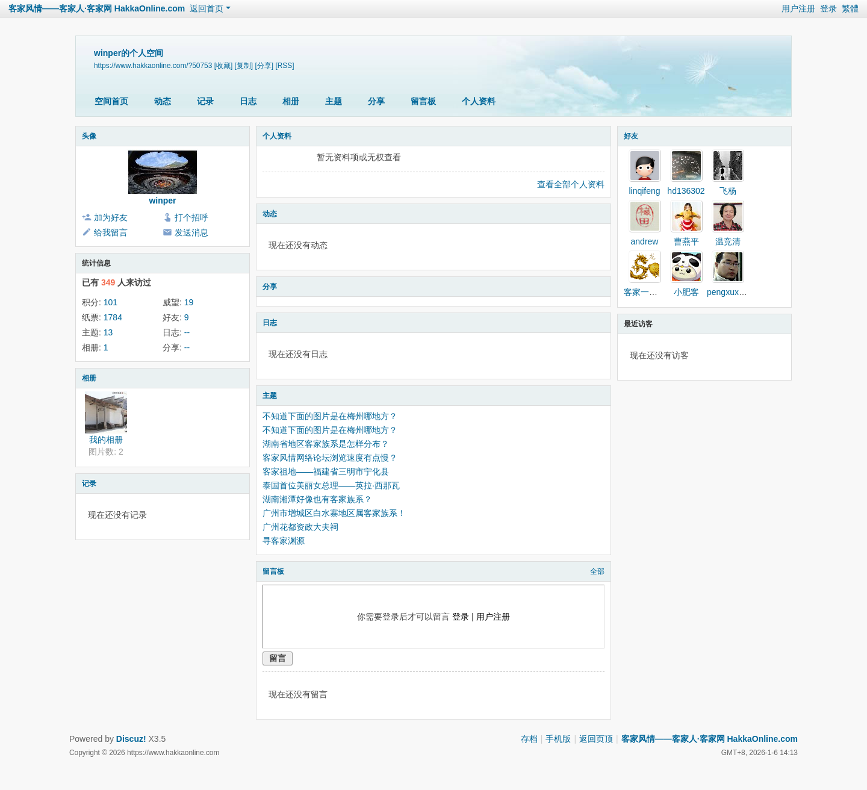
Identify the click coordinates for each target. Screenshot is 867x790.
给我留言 (111, 232)
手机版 (558, 739)
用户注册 (798, 8)
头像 (89, 136)
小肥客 (686, 292)
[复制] (244, 65)
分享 (376, 101)
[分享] (264, 65)
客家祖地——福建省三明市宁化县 (326, 471)
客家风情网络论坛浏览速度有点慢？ (330, 457)
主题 (333, 101)
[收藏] (223, 65)
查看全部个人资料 (570, 184)
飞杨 (727, 191)
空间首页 (111, 101)
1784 (113, 317)
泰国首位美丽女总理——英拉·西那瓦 (331, 485)
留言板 (423, 101)
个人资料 (479, 101)
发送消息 (191, 232)
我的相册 (106, 439)
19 (189, 302)
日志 (248, 101)
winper (162, 200)
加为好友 (111, 217)
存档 (529, 739)
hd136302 (685, 191)
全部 (597, 571)
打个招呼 (191, 217)
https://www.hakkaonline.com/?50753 (153, 65)
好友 (631, 136)
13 (108, 332)
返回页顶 (596, 739)
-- (187, 332)
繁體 (850, 8)
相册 (290, 101)
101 (110, 302)
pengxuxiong (730, 292)
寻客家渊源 (284, 541)
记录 (205, 101)
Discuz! (131, 739)
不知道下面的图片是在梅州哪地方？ (330, 416)
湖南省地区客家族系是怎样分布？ (326, 444)
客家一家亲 (645, 292)
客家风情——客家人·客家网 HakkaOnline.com (96, 8)
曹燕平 (686, 241)
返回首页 (206, 8)
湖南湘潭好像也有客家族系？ (317, 499)
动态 (162, 101)
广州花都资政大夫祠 (300, 527)
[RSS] (284, 65)
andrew (645, 241)
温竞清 (728, 241)
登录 (828, 8)
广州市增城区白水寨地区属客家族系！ (334, 513)
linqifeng (644, 191)
